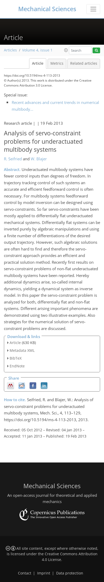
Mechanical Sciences (47, 9)
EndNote (17, 365)
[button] (66, 50)
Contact (24, 573)
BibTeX (16, 358)
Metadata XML (22, 350)
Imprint (43, 573)
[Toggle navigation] (93, 9)
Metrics (56, 63)
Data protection (69, 573)
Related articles (83, 63)
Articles (10, 50)
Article (37, 63)
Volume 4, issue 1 (37, 50)
